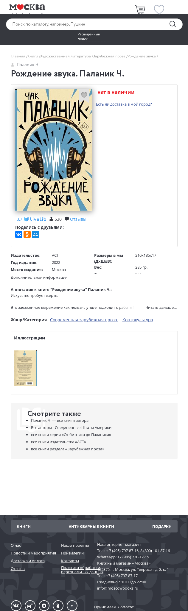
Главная (18, 56)
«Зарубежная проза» (67, 449)
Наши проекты (75, 545)
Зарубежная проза (109, 56)
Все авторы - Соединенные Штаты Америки (71, 427)
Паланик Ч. (25, 64)
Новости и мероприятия (33, 553)
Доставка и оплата (28, 560)
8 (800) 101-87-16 (155, 550)
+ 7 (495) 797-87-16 (122, 550)
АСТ (55, 255)
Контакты (70, 560)
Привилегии (72, 553)
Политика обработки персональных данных (76, 569)
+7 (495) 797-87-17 (122, 575)
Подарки (162, 526)
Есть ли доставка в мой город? (124, 104)
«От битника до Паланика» (71, 434)
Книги (33, 56)
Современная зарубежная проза (84, 319)
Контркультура (137, 319)
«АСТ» (58, 441)
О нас (16, 545)
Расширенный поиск (89, 37)
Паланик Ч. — (59, 420)
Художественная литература (66, 56)
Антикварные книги (91, 526)
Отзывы (18, 568)
